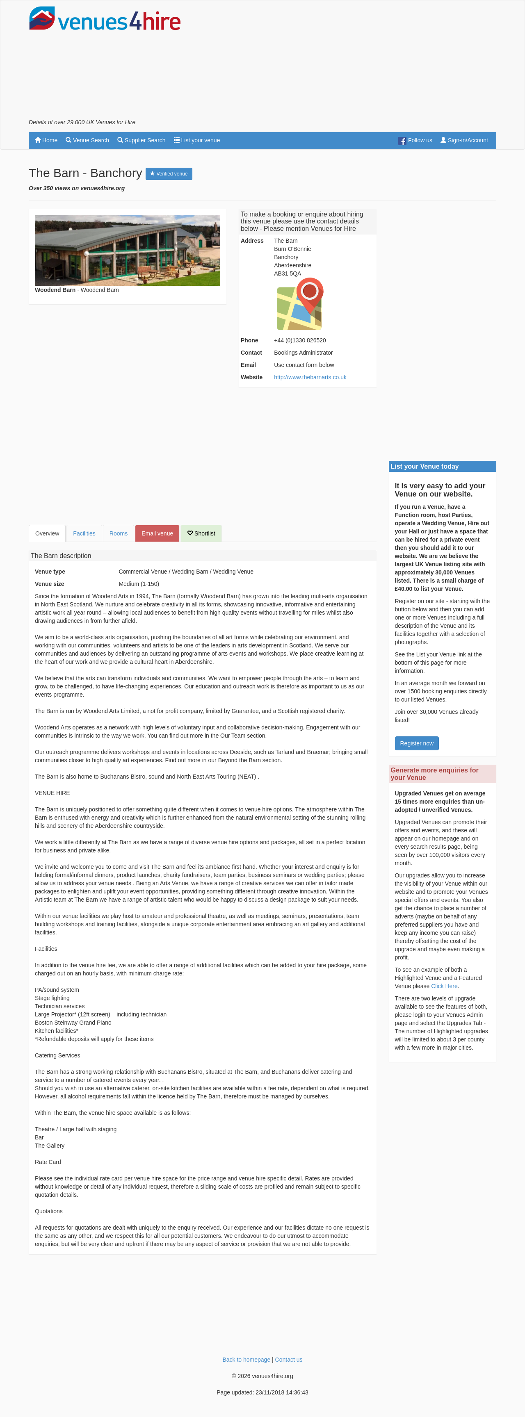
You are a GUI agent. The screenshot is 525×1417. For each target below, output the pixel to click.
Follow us (415, 141)
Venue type (50, 571)
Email (248, 365)
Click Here (444, 986)
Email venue (157, 533)
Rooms (119, 533)
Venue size (49, 584)
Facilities (84, 533)
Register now (417, 743)
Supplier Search (141, 140)
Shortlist (201, 533)
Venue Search (87, 140)
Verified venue (168, 174)
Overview (47, 533)
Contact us (289, 1359)
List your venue (197, 140)
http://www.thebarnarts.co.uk (310, 377)
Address (252, 240)
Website (251, 377)
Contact (251, 352)
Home (46, 140)
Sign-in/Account (464, 140)
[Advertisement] (347, 62)
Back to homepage (246, 1359)
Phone (249, 340)
